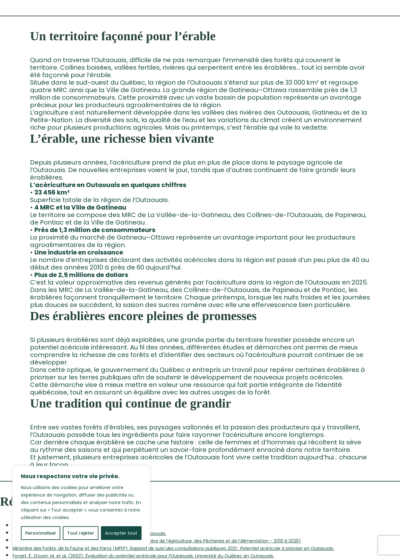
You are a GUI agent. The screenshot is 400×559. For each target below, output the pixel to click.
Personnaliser (40, 533)
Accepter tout (121, 533)
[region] (81, 506)
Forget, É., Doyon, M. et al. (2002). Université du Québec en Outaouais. (143, 556)
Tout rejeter (80, 533)
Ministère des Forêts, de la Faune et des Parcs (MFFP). (173, 548)
